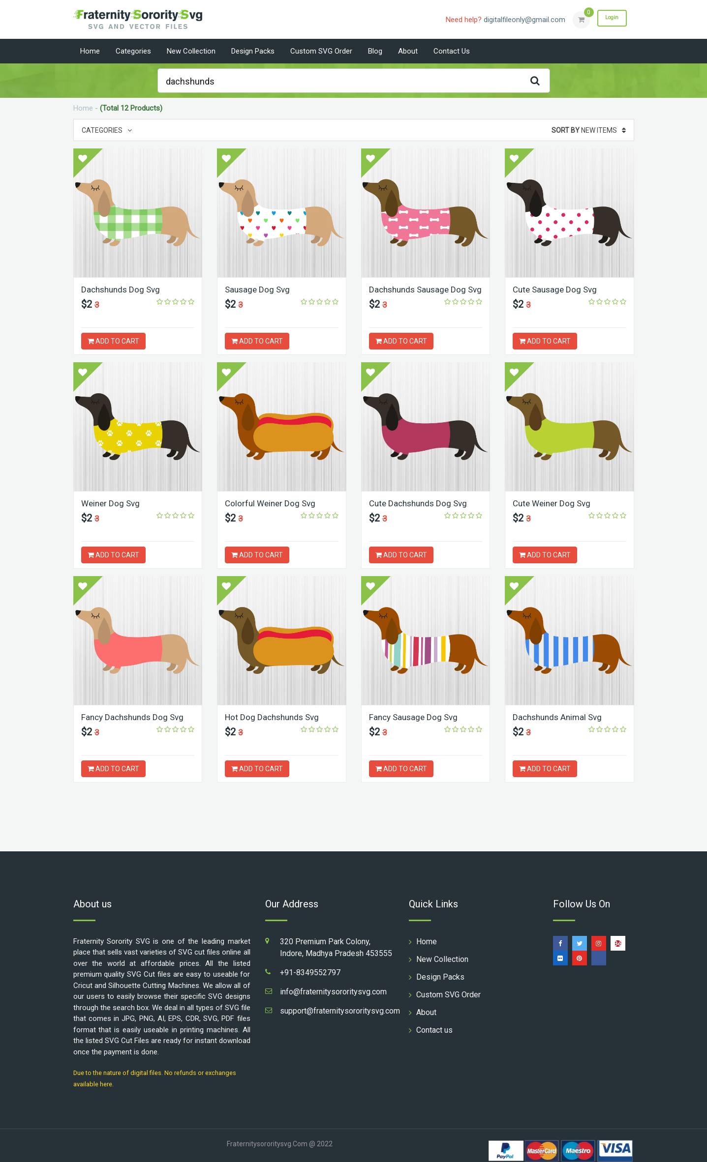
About (408, 51)
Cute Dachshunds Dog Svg (421, 503)
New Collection (191, 51)
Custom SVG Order (321, 51)
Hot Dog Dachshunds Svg (274, 717)
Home (90, 51)
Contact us (451, 51)
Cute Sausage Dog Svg (557, 289)
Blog (375, 51)
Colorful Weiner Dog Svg (272, 503)
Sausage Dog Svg (259, 289)
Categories (133, 51)
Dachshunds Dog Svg (122, 289)
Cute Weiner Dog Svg (554, 503)
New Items (589, 130)
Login (608, 19)
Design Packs (253, 51)
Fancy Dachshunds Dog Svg (135, 717)
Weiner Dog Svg (112, 503)
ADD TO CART (113, 341)
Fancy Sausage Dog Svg (415, 717)
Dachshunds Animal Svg (560, 717)
